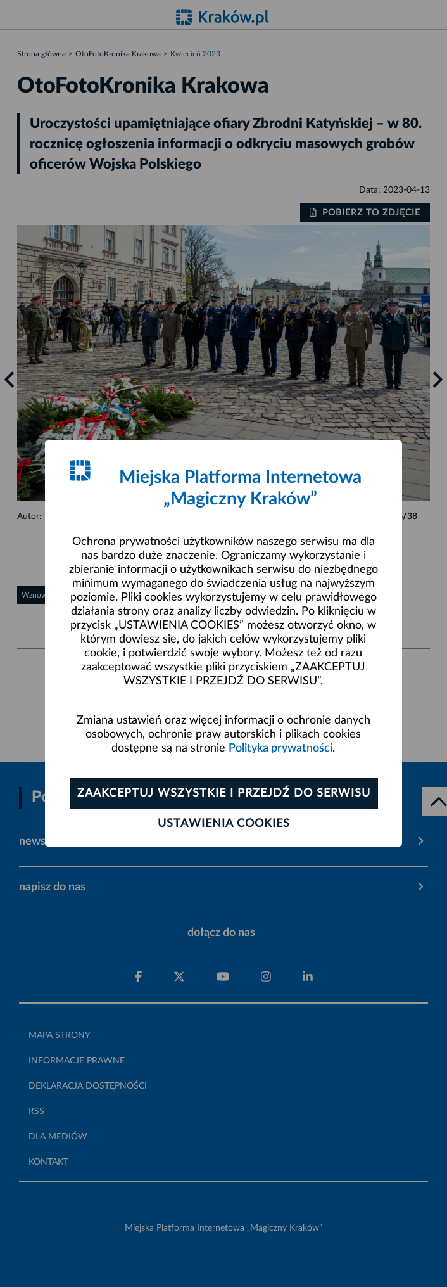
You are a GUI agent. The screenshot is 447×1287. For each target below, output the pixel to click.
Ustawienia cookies (224, 823)
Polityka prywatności (280, 748)
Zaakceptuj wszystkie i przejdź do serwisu (223, 793)
